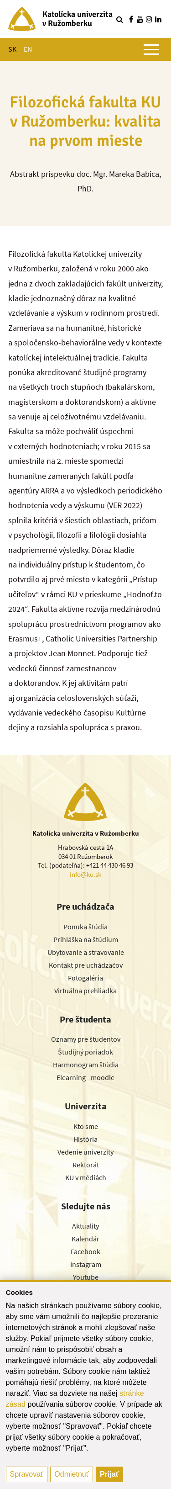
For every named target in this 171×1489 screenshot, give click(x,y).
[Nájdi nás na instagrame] (149, 19)
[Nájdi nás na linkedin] (158, 19)
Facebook (85, 1251)
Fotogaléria (85, 977)
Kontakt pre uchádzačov (86, 965)
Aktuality (85, 1225)
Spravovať (27, 1474)
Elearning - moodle (85, 1077)
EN (28, 48)
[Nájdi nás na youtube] (140, 19)
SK (12, 48)
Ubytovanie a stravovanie (85, 952)
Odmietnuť (71, 1474)
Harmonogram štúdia (86, 1064)
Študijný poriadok (85, 1051)
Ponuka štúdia (85, 926)
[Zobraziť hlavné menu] (151, 49)
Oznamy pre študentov (85, 1039)
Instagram (85, 1264)
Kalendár (85, 1238)
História (85, 1139)
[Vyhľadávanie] (119, 19)
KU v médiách (85, 1177)
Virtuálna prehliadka (85, 990)
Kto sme (85, 1126)
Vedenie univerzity (85, 1151)
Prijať (109, 1474)
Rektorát (86, 1164)
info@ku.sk (85, 874)
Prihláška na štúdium (85, 939)
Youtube (85, 1277)
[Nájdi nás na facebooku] (130, 19)
